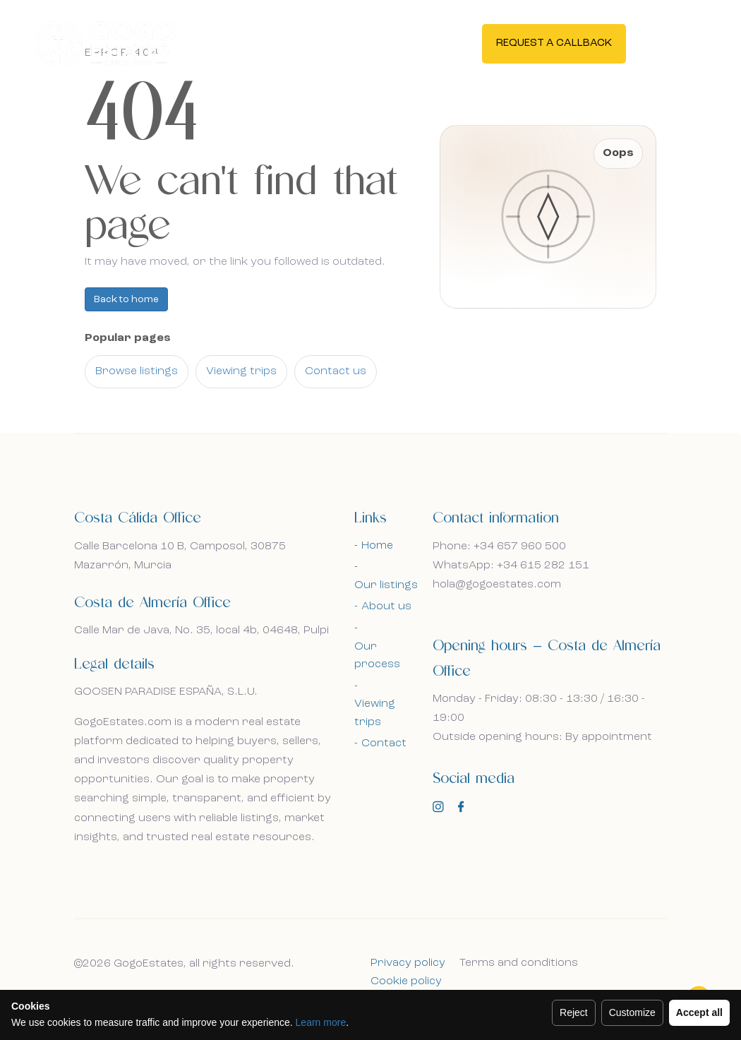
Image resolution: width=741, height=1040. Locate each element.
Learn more (321, 1022)
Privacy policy (407, 963)
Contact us (335, 371)
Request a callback (554, 43)
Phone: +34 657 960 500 (499, 546)
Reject (574, 1012)
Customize (632, 1012)
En (673, 42)
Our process (377, 656)
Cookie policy (406, 981)
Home (377, 545)
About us (386, 606)
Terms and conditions (518, 963)
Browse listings (136, 371)
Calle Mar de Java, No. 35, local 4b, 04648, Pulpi (201, 630)
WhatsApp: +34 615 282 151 (511, 565)
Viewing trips (241, 371)
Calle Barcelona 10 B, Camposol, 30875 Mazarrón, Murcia (180, 556)
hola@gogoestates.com (497, 584)
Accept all (699, 1012)
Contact (383, 743)
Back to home (126, 299)
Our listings (386, 585)
